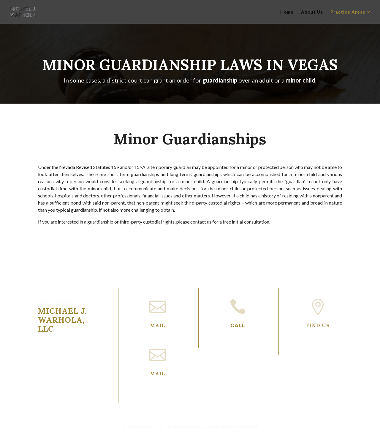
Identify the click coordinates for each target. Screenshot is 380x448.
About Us (312, 12)
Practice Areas (347, 12)
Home (287, 12)
